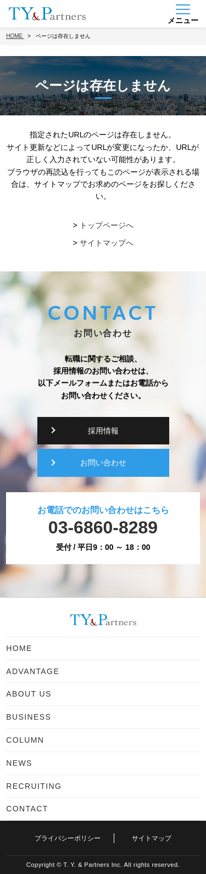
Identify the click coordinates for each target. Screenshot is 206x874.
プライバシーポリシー (68, 838)
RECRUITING (34, 786)
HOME (19, 648)
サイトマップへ (106, 242)
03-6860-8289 (103, 527)
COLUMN (25, 740)
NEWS (19, 763)
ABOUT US (29, 693)
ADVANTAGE (32, 671)
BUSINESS (28, 716)
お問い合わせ (103, 462)
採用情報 (103, 430)
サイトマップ (151, 838)
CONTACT (27, 808)
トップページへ (106, 225)
